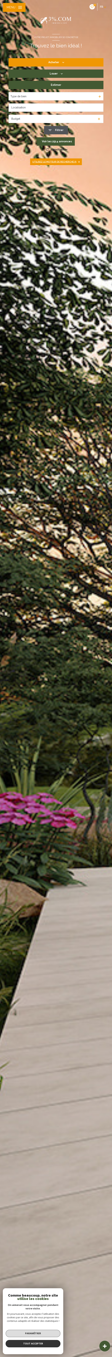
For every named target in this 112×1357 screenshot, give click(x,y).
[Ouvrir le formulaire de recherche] (56, 130)
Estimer (56, 84)
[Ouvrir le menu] (14, 7)
